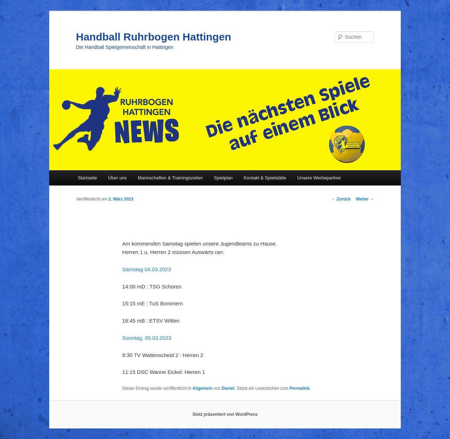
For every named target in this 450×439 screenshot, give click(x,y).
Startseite (87, 177)
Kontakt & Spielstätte (265, 177)
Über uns (117, 177)
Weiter (365, 199)
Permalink (299, 388)
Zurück (341, 199)
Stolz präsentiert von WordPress (224, 414)
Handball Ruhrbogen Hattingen (153, 37)
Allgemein (202, 388)
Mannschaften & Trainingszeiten (170, 177)
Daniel (227, 388)
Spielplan (223, 177)
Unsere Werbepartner (319, 177)
